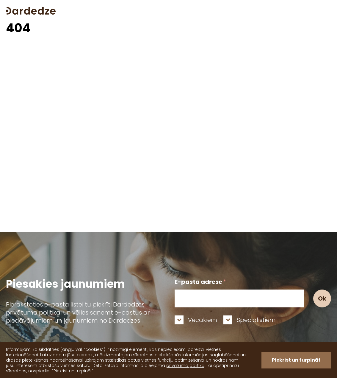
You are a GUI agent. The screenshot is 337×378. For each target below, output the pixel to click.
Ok (322, 298)
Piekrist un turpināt (296, 360)
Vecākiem (202, 320)
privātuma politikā (185, 365)
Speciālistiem (256, 320)
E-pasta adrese (200, 282)
